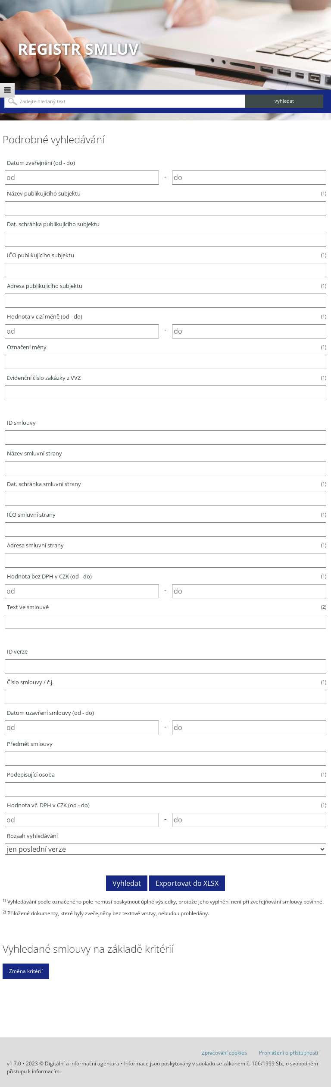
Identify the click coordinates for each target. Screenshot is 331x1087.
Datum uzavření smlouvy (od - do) (50, 713)
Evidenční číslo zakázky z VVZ (166, 377)
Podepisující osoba (166, 774)
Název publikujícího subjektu (166, 193)
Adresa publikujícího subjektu (166, 285)
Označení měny (166, 347)
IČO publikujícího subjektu (166, 255)
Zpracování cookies (224, 1052)
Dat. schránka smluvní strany (166, 484)
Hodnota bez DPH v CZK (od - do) (166, 576)
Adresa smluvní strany (166, 545)
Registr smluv (78, 49)
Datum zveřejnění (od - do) (41, 163)
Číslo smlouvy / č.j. (166, 682)
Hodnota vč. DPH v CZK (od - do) (166, 805)
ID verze (17, 651)
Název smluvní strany (34, 453)
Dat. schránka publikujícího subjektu (53, 224)
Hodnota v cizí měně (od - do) (166, 316)
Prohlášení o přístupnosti (288, 1052)
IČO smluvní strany (166, 514)
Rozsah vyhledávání (32, 836)
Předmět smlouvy (30, 744)
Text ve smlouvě (166, 607)
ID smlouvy (21, 423)
